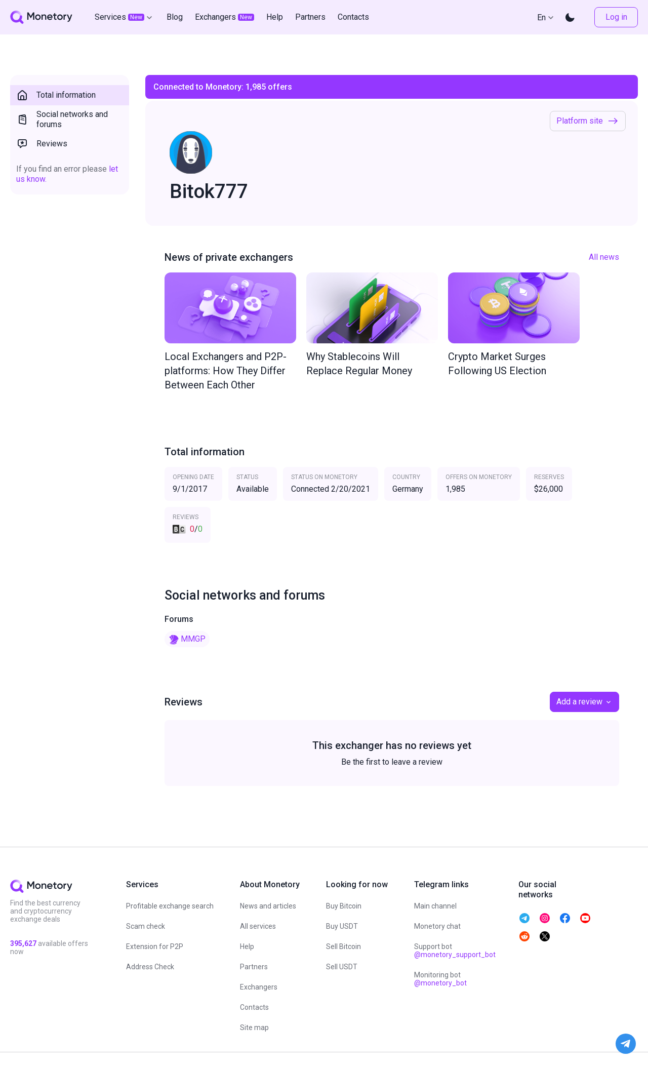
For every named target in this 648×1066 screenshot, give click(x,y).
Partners (254, 967)
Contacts (254, 1007)
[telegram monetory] (524, 918)
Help (247, 946)
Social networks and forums (62, 119)
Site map (254, 1027)
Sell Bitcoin (343, 946)
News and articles (268, 906)
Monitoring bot (440, 979)
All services (258, 926)
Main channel (435, 906)
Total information (56, 95)
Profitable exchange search (170, 906)
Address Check (150, 967)
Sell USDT (341, 967)
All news (604, 257)
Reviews (41, 144)
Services (124, 17)
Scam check (145, 926)
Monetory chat (437, 926)
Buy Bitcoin (343, 906)
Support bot (455, 950)
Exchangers (258, 987)
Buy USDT (342, 926)
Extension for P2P (154, 946)
